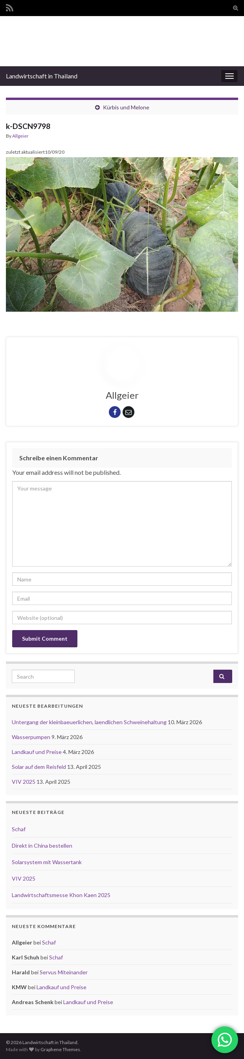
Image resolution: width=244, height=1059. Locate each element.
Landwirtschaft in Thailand (41, 76)
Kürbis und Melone (126, 107)
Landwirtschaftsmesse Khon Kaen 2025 (61, 895)
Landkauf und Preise (37, 751)
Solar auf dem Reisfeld (39, 766)
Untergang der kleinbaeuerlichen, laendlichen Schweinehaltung (90, 722)
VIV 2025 (24, 781)
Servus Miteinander (64, 972)
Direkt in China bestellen (42, 845)
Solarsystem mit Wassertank (47, 862)
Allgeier (20, 136)
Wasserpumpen (31, 737)
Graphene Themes (60, 1049)
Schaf (19, 829)
